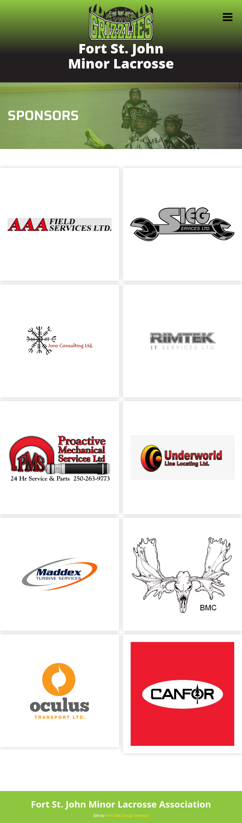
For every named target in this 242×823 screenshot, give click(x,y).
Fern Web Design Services (127, 816)
